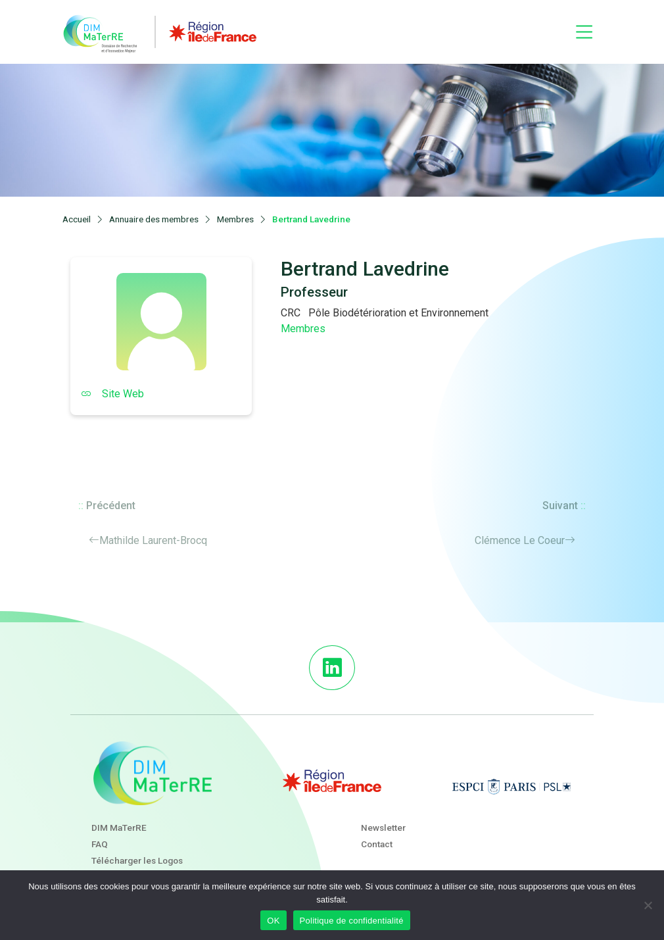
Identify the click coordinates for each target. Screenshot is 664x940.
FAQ (99, 844)
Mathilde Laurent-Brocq (153, 540)
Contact (376, 844)
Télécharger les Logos (137, 860)
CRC (290, 313)
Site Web (112, 393)
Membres (303, 328)
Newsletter (383, 827)
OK (273, 921)
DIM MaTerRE (119, 827)
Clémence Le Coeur (520, 540)
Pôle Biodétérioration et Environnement (398, 313)
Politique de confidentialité (352, 921)
